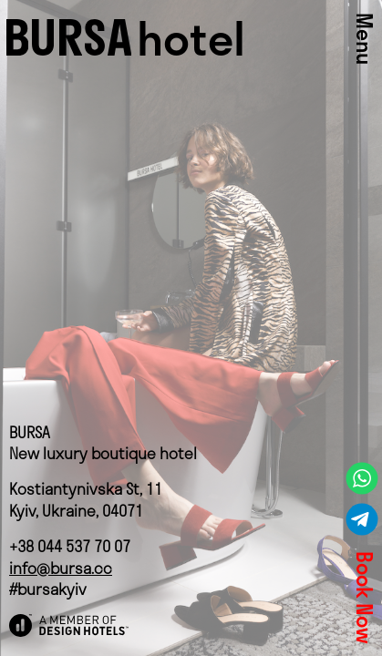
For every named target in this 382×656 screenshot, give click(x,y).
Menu (364, 39)
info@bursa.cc (60, 568)
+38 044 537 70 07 (69, 546)
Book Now (364, 597)
